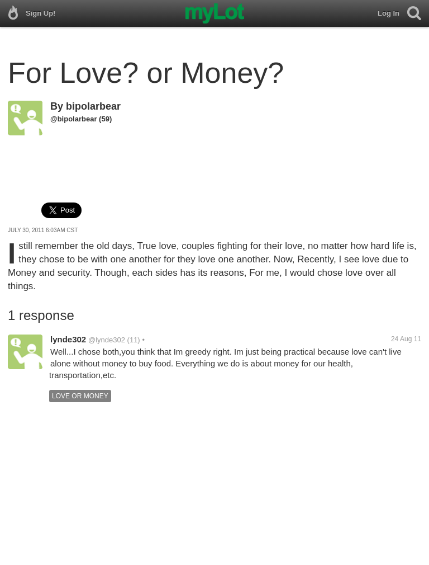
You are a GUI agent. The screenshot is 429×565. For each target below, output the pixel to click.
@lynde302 (106, 340)
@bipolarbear (73, 119)
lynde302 (68, 339)
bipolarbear (93, 106)
